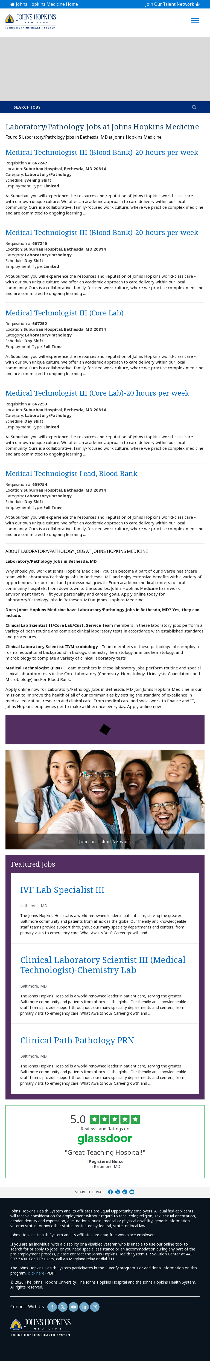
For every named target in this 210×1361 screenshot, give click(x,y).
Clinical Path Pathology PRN (77, 1040)
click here (36, 1273)
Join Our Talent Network (169, 4)
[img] (30, 21)
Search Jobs (27, 107)
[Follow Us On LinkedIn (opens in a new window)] (84, 1307)
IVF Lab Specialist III (62, 890)
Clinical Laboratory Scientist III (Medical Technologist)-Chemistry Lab (103, 965)
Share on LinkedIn (124, 1191)
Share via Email (131, 1191)
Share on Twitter (117, 1191)
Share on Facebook (110, 1191)
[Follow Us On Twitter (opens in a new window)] (62, 1307)
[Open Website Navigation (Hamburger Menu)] (196, 14)
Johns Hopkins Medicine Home (47, 4)
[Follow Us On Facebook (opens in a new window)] (52, 1307)
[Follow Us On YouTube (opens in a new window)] (73, 1307)
